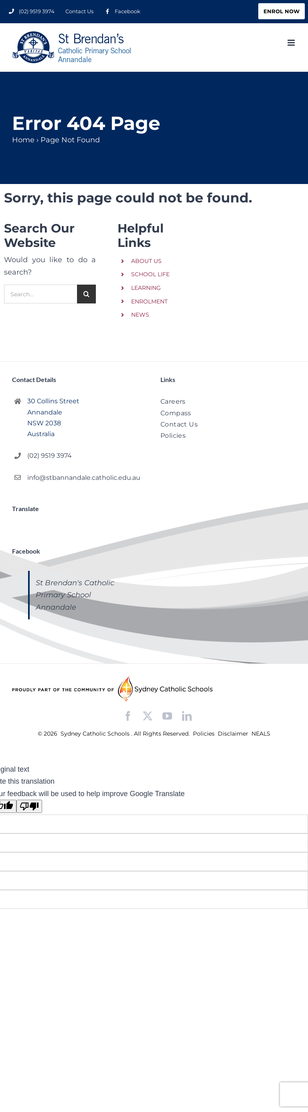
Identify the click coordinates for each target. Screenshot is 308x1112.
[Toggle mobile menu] (292, 42)
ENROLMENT (149, 301)
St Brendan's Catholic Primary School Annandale (75, 595)
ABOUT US (146, 261)
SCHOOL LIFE (150, 274)
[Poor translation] (29, 806)
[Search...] (40, 294)
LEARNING (146, 287)
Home (23, 139)
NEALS (260, 733)
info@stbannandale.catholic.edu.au (83, 477)
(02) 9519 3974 (49, 455)
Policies (204, 733)
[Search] (86, 294)
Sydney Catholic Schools (96, 733)
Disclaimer (234, 733)
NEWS (140, 314)
